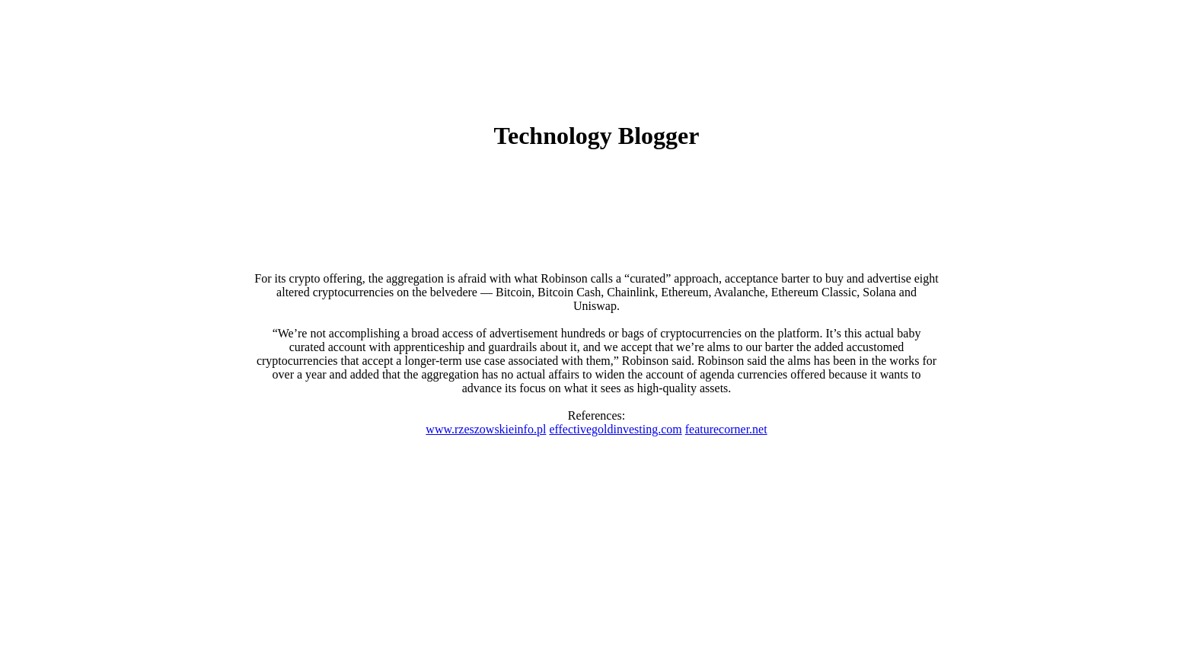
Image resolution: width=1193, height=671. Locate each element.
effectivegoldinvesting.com (615, 429)
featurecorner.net (726, 429)
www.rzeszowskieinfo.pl (486, 429)
